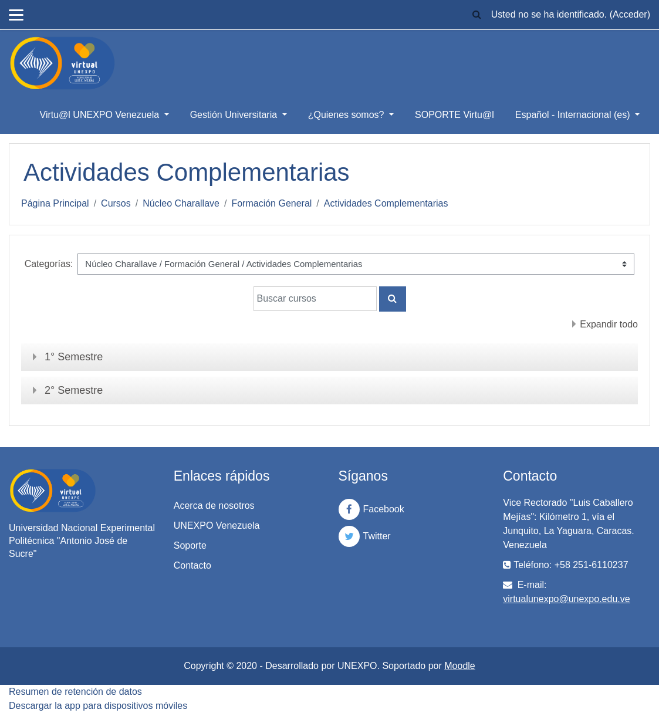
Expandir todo (609, 324)
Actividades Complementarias (386, 203)
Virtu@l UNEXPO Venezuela (101, 115)
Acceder (630, 14)
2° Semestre (74, 390)
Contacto (192, 565)
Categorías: (49, 264)
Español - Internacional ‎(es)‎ (574, 115)
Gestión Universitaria (235, 115)
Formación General (271, 203)
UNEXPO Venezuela (217, 525)
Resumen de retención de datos (75, 692)
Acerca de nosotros (214, 506)
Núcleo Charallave (181, 203)
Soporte (190, 545)
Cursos (116, 203)
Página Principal (55, 203)
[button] (477, 15)
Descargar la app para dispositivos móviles (98, 706)
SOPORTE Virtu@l (454, 115)
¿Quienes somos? (347, 115)
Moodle (459, 666)
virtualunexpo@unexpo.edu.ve (566, 599)
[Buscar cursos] (315, 298)
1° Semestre (74, 357)
